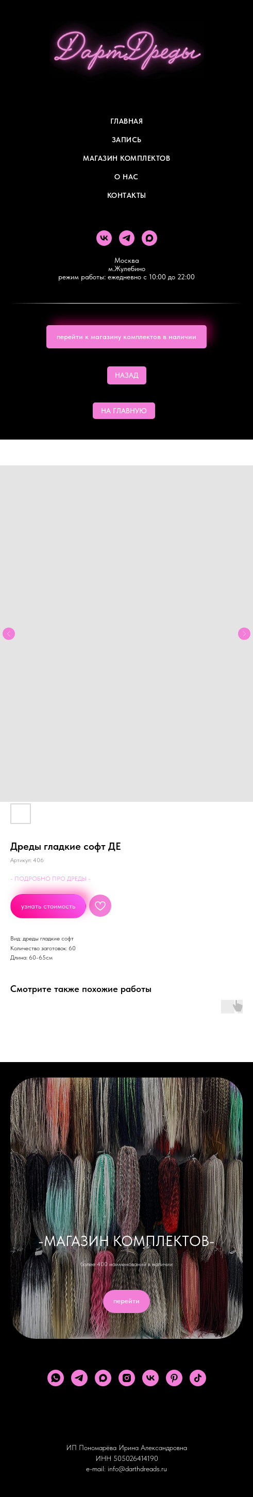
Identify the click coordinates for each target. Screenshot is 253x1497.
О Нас (126, 177)
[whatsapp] (55, 1378)
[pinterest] (174, 1378)
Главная (126, 121)
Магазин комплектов (126, 158)
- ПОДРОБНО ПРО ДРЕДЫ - (50, 878)
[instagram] (127, 1378)
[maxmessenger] (149, 238)
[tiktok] (198, 1378)
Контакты (126, 195)
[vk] (104, 238)
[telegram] (126, 238)
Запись (127, 140)
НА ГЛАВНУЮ (124, 411)
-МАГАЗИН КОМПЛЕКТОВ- (126, 1241)
